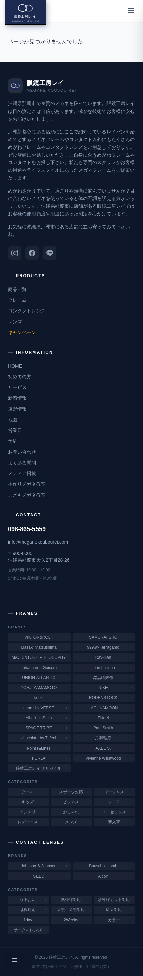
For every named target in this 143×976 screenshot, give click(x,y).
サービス (17, 387)
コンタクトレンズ (27, 310)
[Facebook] (32, 253)
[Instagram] (14, 253)
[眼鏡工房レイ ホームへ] (25, 12)
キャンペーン (22, 332)
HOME (15, 366)
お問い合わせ (22, 452)
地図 (12, 419)
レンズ (15, 321)
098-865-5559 (27, 529)
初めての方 (19, 376)
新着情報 (17, 398)
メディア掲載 (22, 473)
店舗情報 (17, 409)
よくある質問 (22, 462)
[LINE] (49, 253)
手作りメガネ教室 (27, 484)
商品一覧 (17, 289)
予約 (12, 441)
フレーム (17, 300)
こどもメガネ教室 (27, 495)
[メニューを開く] (131, 10)
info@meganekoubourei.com (38, 542)
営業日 (15, 430)
